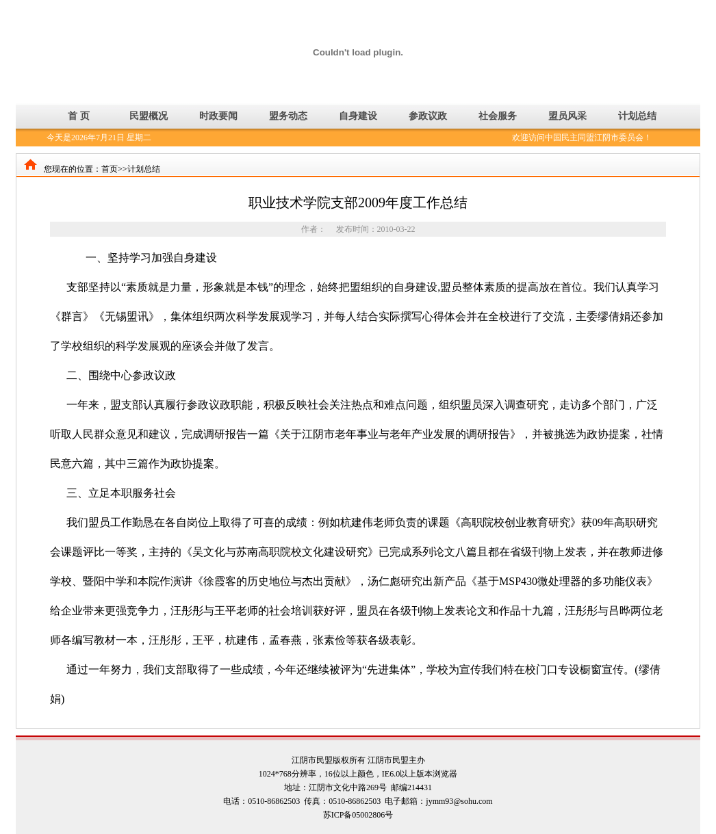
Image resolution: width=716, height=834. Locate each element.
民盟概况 (148, 116)
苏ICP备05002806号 (358, 815)
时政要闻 (218, 116)
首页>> (114, 169)
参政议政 (428, 116)
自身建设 (358, 116)
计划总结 (637, 116)
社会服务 (497, 116)
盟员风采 (567, 116)
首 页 (79, 116)
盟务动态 (288, 116)
